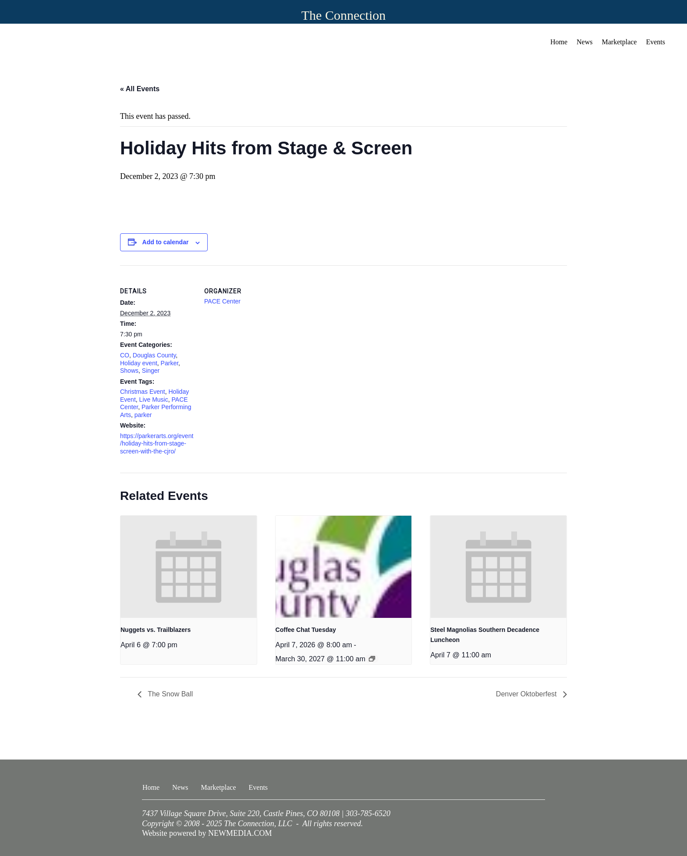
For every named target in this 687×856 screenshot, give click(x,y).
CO (124, 355)
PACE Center (222, 301)
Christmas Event (142, 391)
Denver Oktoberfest (527, 694)
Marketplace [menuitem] (619, 42)
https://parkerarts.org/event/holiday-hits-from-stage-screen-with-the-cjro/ (156, 443)
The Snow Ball (169, 694)
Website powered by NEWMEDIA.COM (207, 833)
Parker (169, 363)
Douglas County (154, 355)
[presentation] (188, 567)
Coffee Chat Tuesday (306, 629)
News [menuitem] (584, 42)
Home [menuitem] (558, 42)
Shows (129, 370)
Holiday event (138, 363)
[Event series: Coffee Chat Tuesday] (372, 658)
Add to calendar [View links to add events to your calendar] (165, 242)
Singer (150, 370)
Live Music (153, 399)
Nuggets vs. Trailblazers (155, 629)
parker (143, 414)
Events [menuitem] (655, 42)
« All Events (139, 89)
